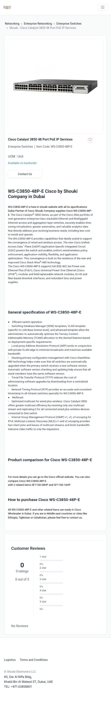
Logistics (10, 659)
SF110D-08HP (40, 484)
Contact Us (25, 174)
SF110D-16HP (62, 484)
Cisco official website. (61, 476)
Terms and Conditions (34, 659)
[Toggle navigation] (103, 7)
